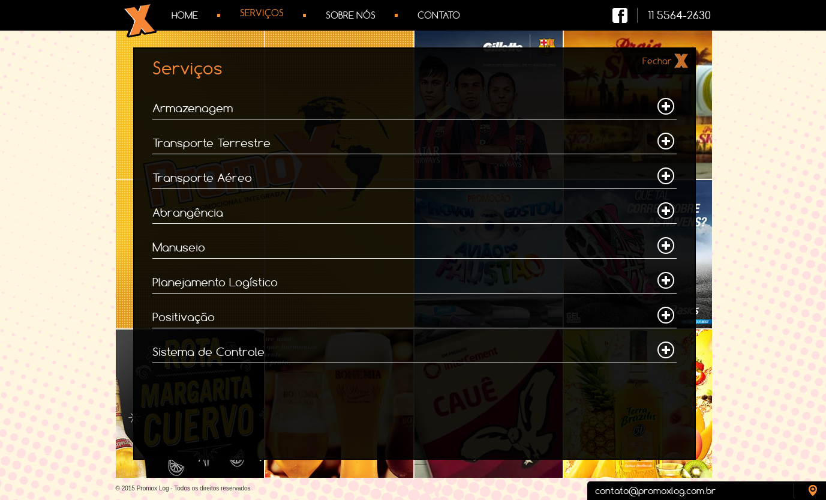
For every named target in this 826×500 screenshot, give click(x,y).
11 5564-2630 (679, 15)
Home (185, 15)
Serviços (262, 13)
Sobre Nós (351, 15)
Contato (438, 15)
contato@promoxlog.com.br (655, 490)
